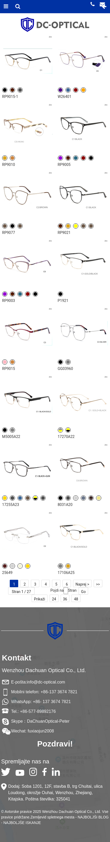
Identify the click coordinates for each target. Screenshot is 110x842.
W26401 (64, 96)
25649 (7, 573)
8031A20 (65, 505)
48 (76, 599)
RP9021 (64, 232)
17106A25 (66, 573)
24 (54, 599)
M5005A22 (11, 436)
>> (98, 584)
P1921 (63, 300)
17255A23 (10, 505)
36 (65, 599)
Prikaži (39, 599)
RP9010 (8, 164)
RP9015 (8, 368)
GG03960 (65, 368)
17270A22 (66, 436)
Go (83, 592)
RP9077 (8, 232)
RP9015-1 (10, 96)
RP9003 (8, 300)
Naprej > (82, 584)
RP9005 (64, 164)
